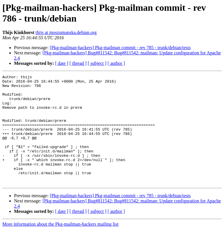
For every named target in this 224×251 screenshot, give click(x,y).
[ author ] (116, 63)
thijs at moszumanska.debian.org (66, 32)
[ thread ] (78, 63)
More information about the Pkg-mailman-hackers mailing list (60, 245)
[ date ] (61, 63)
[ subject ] (97, 63)
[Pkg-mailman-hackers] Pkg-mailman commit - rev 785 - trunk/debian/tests (120, 47)
